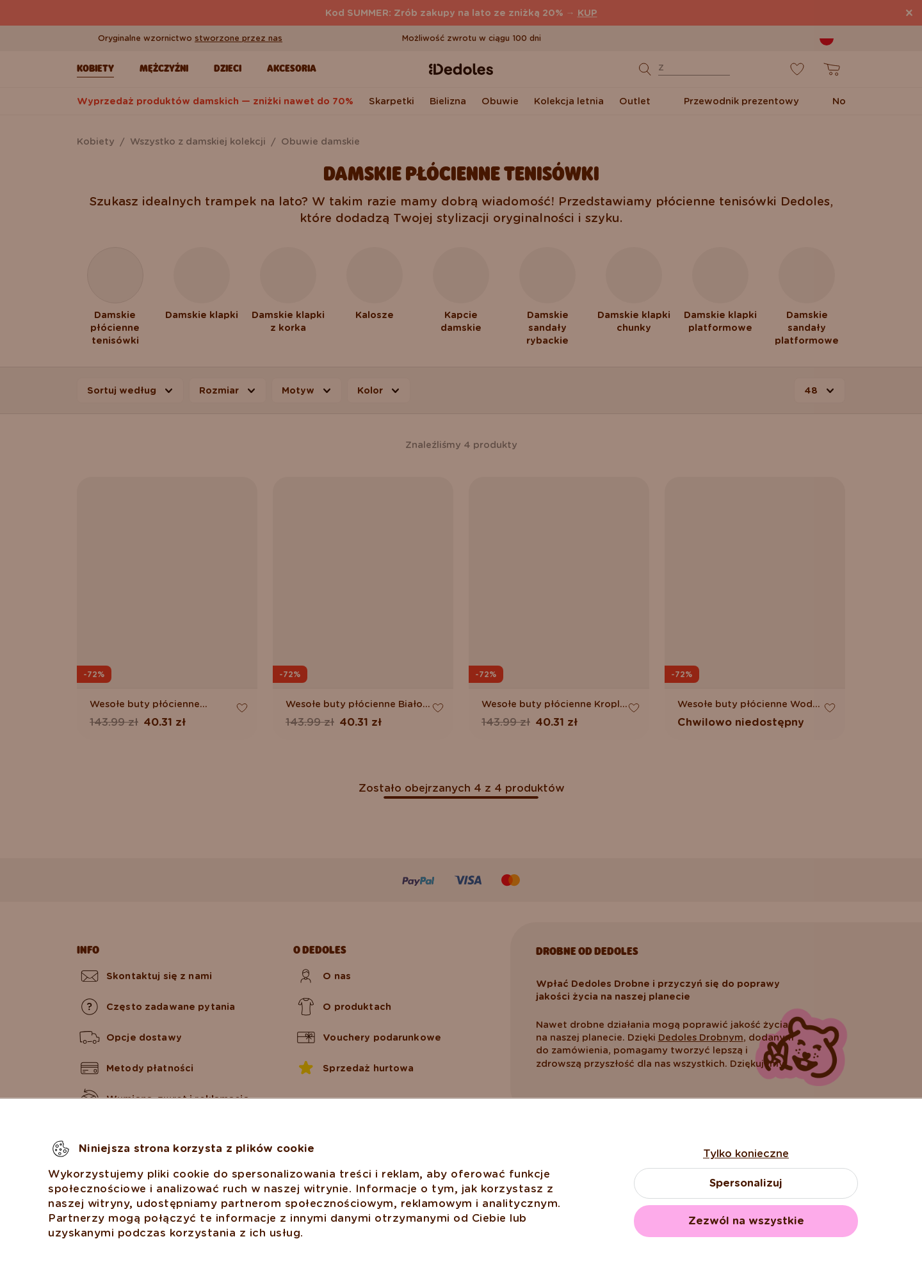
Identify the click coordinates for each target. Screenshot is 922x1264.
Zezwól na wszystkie (746, 1221)
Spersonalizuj (745, 1183)
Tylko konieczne (746, 1154)
